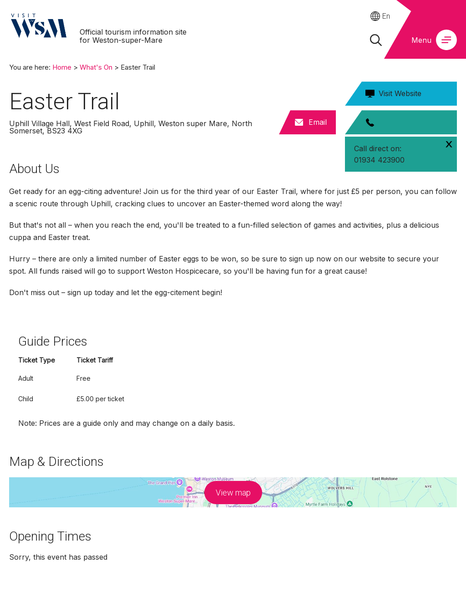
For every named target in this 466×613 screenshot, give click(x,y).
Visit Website (400, 93)
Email (318, 122)
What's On (96, 67)
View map (233, 492)
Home (61, 67)
